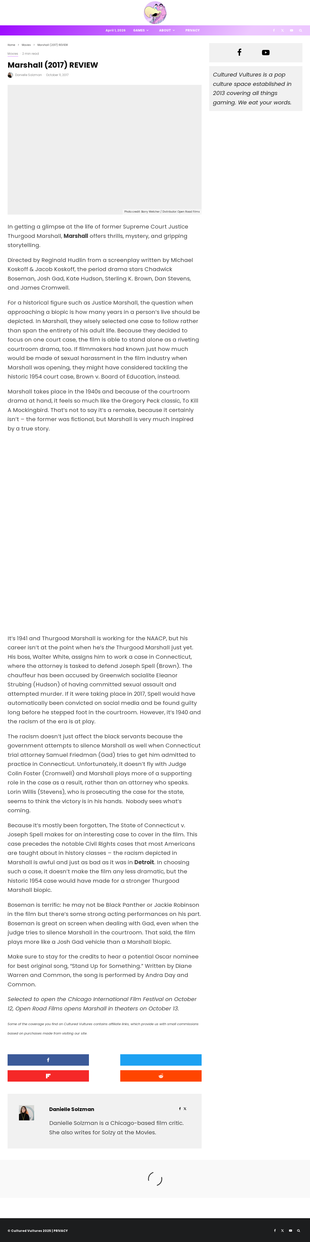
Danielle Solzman (28, 75)
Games (139, 30)
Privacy (192, 30)
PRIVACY (61, 1229)
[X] (282, 30)
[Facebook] (274, 30)
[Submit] (39, 1075)
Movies (13, 53)
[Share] (39, 1060)
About (165, 30)
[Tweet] (105, 1060)
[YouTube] (291, 30)
